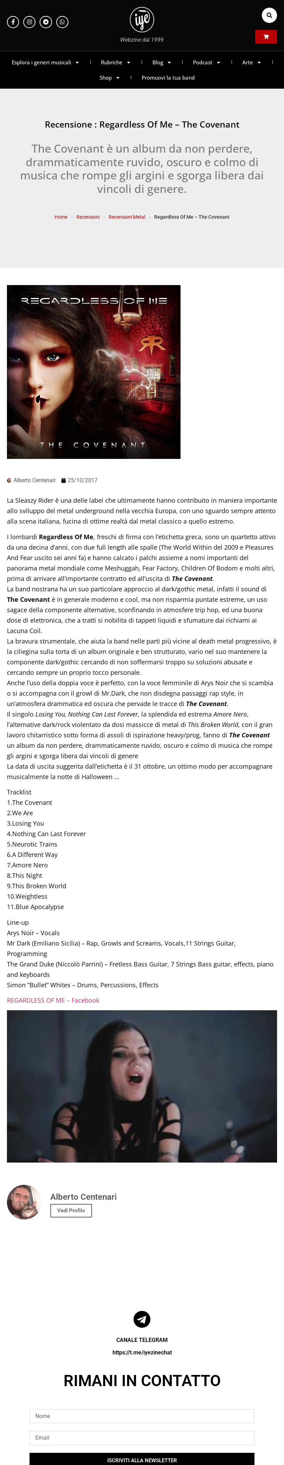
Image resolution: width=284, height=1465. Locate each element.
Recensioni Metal (127, 217)
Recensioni (88, 217)
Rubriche (116, 62)
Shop (110, 78)
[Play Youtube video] (142, 1086)
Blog (162, 62)
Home (61, 217)
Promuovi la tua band (168, 77)
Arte (252, 62)
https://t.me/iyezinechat (142, 1352)
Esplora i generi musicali (46, 62)
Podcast (207, 62)
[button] (269, 15)
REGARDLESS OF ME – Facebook (53, 1000)
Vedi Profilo (71, 1210)
